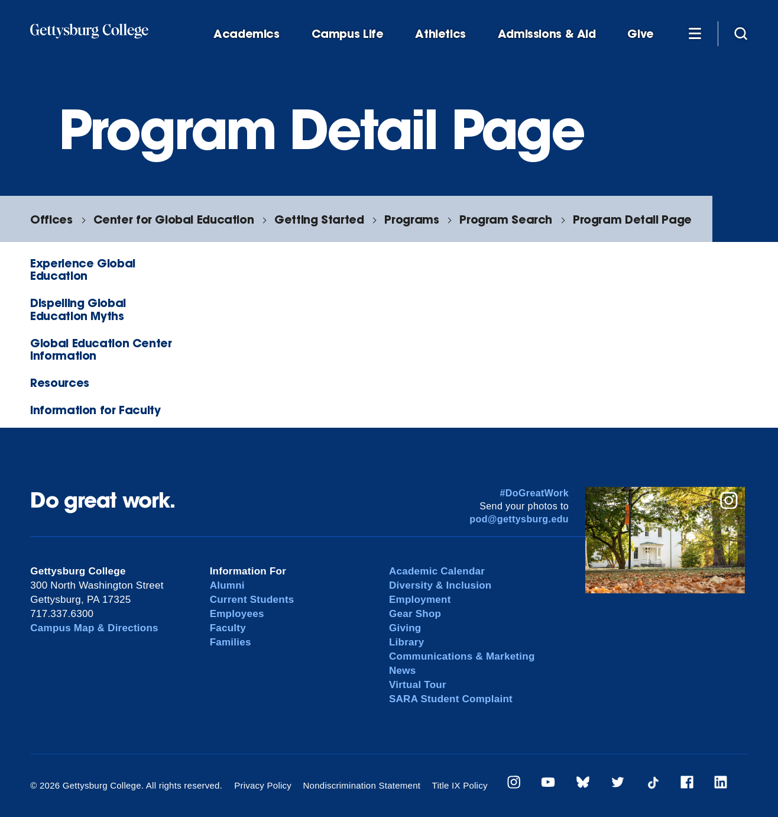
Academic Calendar (437, 571)
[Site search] (740, 33)
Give (640, 34)
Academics (246, 34)
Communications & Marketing (462, 656)
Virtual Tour (417, 684)
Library (406, 642)
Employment (420, 599)
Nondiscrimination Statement (362, 785)
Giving (405, 628)
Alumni (227, 585)
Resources (59, 382)
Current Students (252, 599)
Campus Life (348, 34)
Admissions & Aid (547, 34)
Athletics (440, 34)
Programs (411, 219)
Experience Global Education (82, 269)
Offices (51, 219)
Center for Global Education (173, 219)
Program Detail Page (632, 219)
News (402, 670)
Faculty (228, 628)
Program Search (505, 219)
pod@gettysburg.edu (519, 519)
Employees (237, 613)
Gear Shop (415, 613)
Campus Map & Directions (94, 628)
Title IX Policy (460, 785)
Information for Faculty (95, 409)
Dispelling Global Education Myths (77, 308)
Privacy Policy (262, 785)
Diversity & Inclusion (440, 585)
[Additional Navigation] (694, 33)
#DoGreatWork (534, 493)
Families (230, 642)
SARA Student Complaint (451, 699)
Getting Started (319, 219)
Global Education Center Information (100, 349)
